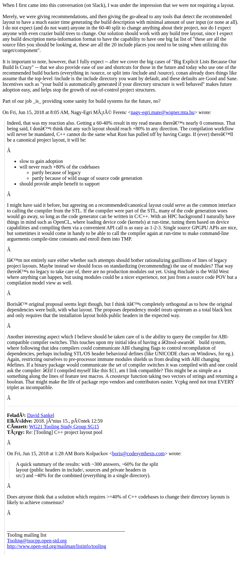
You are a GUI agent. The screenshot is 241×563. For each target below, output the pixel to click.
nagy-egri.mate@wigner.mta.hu (163, 112)
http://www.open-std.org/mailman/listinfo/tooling (56, 546)
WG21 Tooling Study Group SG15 (64, 426)
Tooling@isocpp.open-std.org (37, 540)
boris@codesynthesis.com (138, 453)
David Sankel (40, 415)
